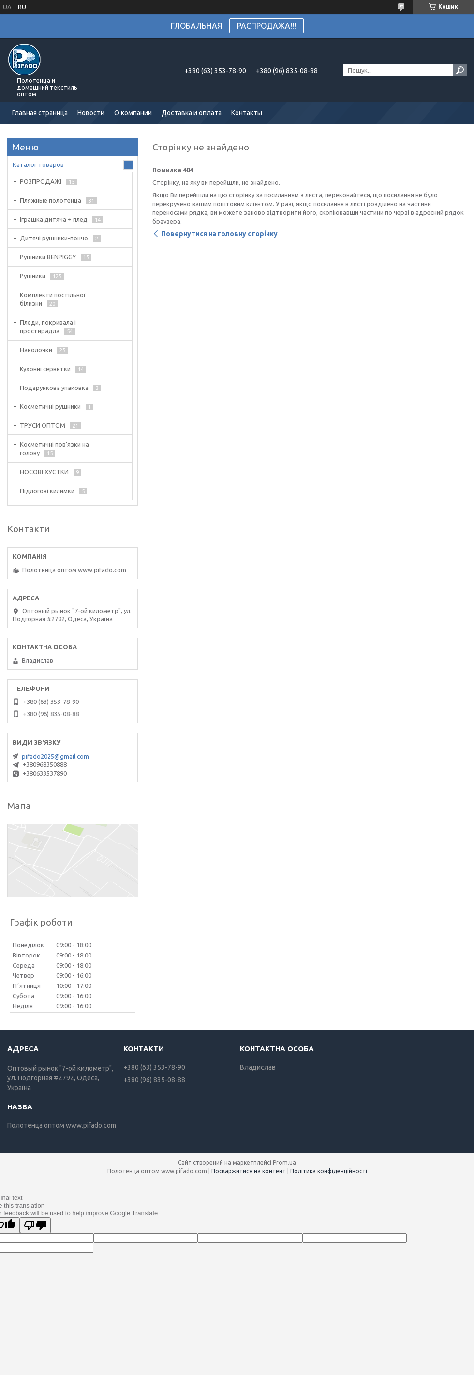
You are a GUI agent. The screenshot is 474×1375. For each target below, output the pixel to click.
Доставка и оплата (192, 113)
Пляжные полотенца (50, 200)
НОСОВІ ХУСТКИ (44, 471)
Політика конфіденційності (328, 1171)
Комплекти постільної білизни (53, 299)
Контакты (246, 113)
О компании (133, 113)
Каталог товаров (38, 164)
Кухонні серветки (45, 368)
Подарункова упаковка (54, 387)
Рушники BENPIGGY (48, 257)
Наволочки (36, 349)
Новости (90, 113)
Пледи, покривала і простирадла (48, 326)
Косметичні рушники (50, 406)
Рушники (32, 275)
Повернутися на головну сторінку (219, 234)
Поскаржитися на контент (248, 1171)
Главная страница (40, 113)
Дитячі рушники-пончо (54, 238)
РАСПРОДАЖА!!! (266, 25)
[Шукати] (460, 70)
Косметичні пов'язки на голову (54, 448)
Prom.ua (284, 1162)
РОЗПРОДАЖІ (40, 181)
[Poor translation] (35, 1225)
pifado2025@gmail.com (55, 756)
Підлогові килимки (47, 490)
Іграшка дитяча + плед (54, 219)
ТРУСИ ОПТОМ (42, 425)
